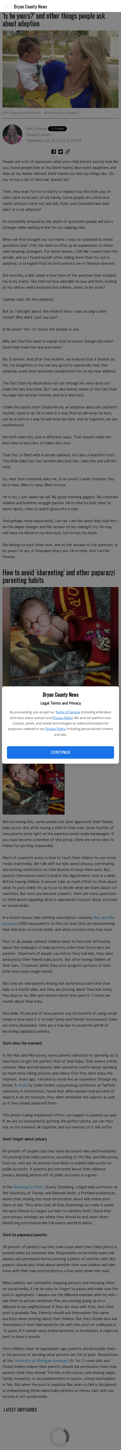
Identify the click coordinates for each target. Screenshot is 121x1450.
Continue (60, 752)
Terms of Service (67, 712)
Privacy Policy (63, 717)
